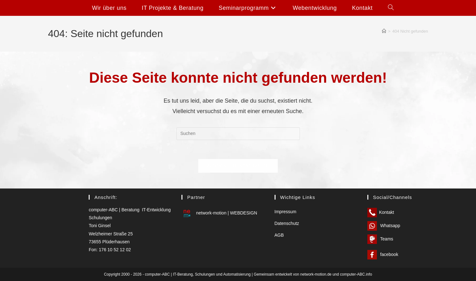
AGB (279, 235)
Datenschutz (287, 223)
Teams (380, 238)
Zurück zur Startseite (238, 165)
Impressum (285, 211)
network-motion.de (316, 274)
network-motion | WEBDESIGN (219, 212)
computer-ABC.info (356, 274)
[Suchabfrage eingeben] (238, 133)
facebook (382, 254)
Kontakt (380, 212)
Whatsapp (383, 225)
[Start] (384, 31)
